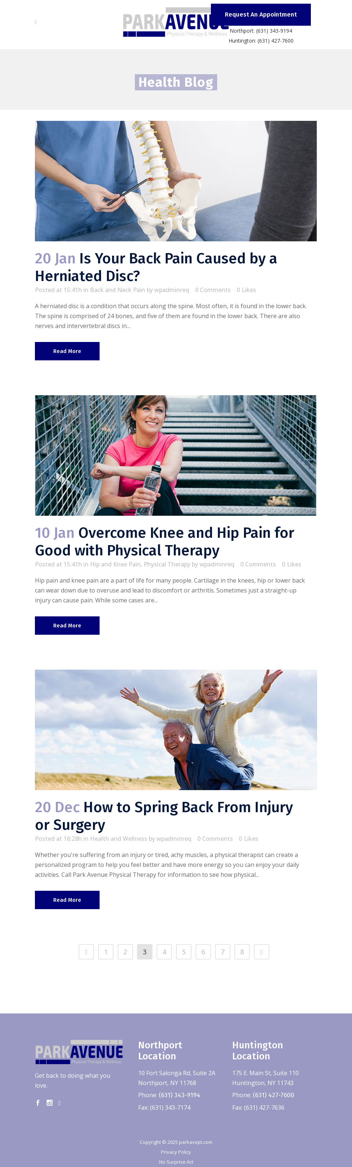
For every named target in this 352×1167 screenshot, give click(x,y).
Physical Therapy (167, 564)
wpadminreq (171, 290)
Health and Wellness (118, 839)
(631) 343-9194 (179, 1095)
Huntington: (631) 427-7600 (261, 40)
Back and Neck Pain (117, 290)
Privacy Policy (176, 1152)
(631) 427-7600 (273, 1095)
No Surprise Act (176, 1162)
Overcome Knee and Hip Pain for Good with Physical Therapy (164, 541)
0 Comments (213, 290)
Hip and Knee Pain (115, 564)
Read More (67, 351)
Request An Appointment (261, 14)
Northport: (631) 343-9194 (261, 30)
